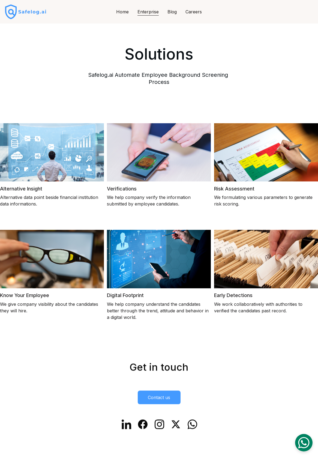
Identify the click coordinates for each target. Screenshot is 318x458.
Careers (193, 11)
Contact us (159, 398)
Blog (172, 11)
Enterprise (148, 11)
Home (122, 11)
